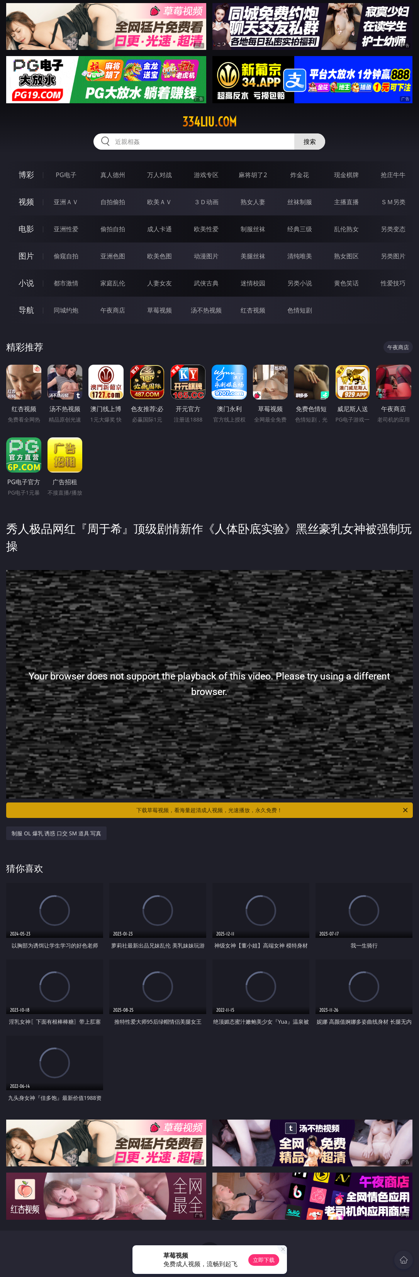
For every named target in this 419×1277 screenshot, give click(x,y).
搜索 (310, 141)
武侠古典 (206, 283)
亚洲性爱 (66, 229)
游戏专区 (206, 175)
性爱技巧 (393, 283)
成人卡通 (159, 229)
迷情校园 (253, 283)
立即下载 (264, 1259)
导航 (26, 310)
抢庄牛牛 (393, 175)
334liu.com (209, 122)
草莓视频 (159, 310)
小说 (26, 283)
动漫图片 (206, 256)
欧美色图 (159, 256)
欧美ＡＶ (159, 202)
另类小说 (299, 283)
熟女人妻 (253, 202)
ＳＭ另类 (393, 202)
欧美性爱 (206, 229)
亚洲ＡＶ (66, 202)
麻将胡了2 (253, 175)
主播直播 (346, 202)
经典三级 (299, 229)
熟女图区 (346, 256)
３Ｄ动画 (206, 202)
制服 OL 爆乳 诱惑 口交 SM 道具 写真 (56, 833)
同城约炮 (66, 310)
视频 (26, 201)
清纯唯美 (299, 256)
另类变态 (393, 229)
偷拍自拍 (112, 229)
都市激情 (66, 283)
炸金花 (299, 175)
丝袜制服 (299, 202)
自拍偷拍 (112, 202)
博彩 (26, 174)
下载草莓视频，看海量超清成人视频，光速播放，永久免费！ (272, 810)
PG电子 (66, 175)
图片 (26, 256)
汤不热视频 (206, 310)
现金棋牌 (346, 175)
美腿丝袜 (253, 256)
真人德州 (112, 175)
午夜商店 (112, 310)
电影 (26, 229)
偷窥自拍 (66, 256)
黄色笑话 (346, 283)
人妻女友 (159, 283)
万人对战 (159, 175)
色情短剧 (299, 310)
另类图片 (393, 256)
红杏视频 (253, 310)
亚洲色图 (112, 256)
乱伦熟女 (346, 229)
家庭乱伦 (112, 283)
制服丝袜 (253, 229)
